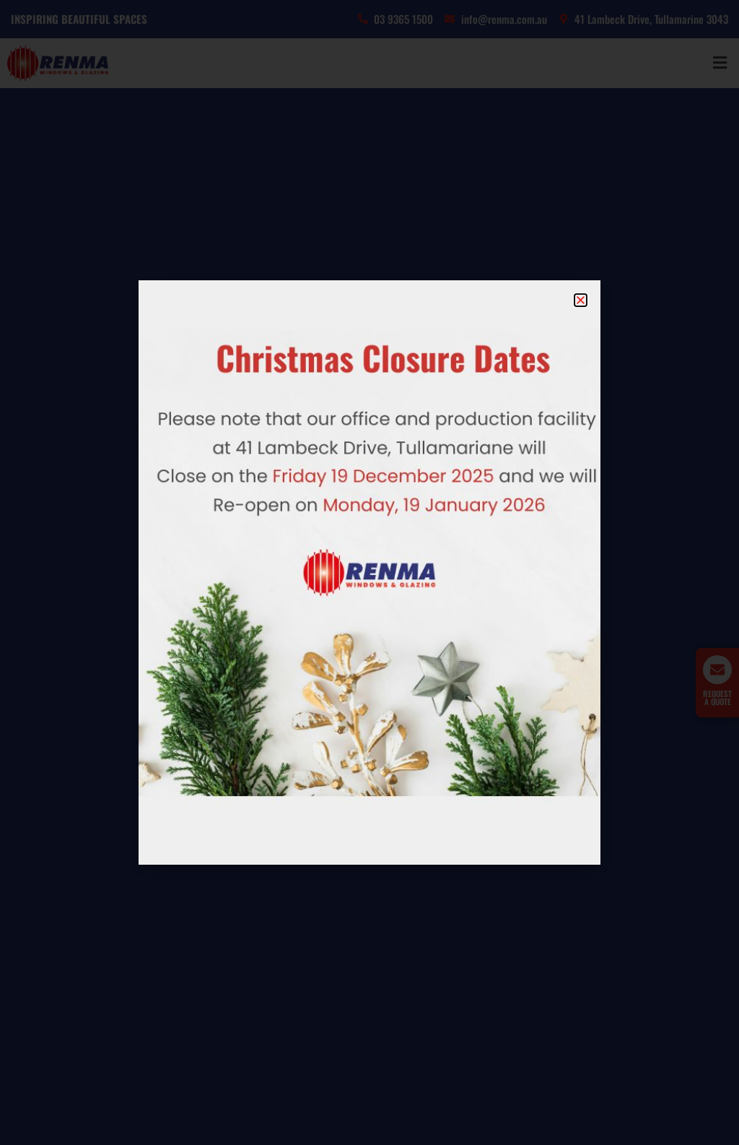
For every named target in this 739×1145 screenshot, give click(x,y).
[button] (580, 300)
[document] (369, 572)
